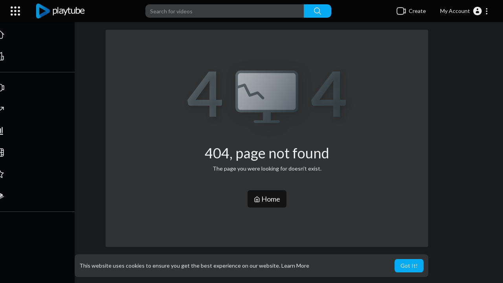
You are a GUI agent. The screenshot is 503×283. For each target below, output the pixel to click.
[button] (464, 11)
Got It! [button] (409, 265)
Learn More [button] (295, 265)
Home (267, 199)
